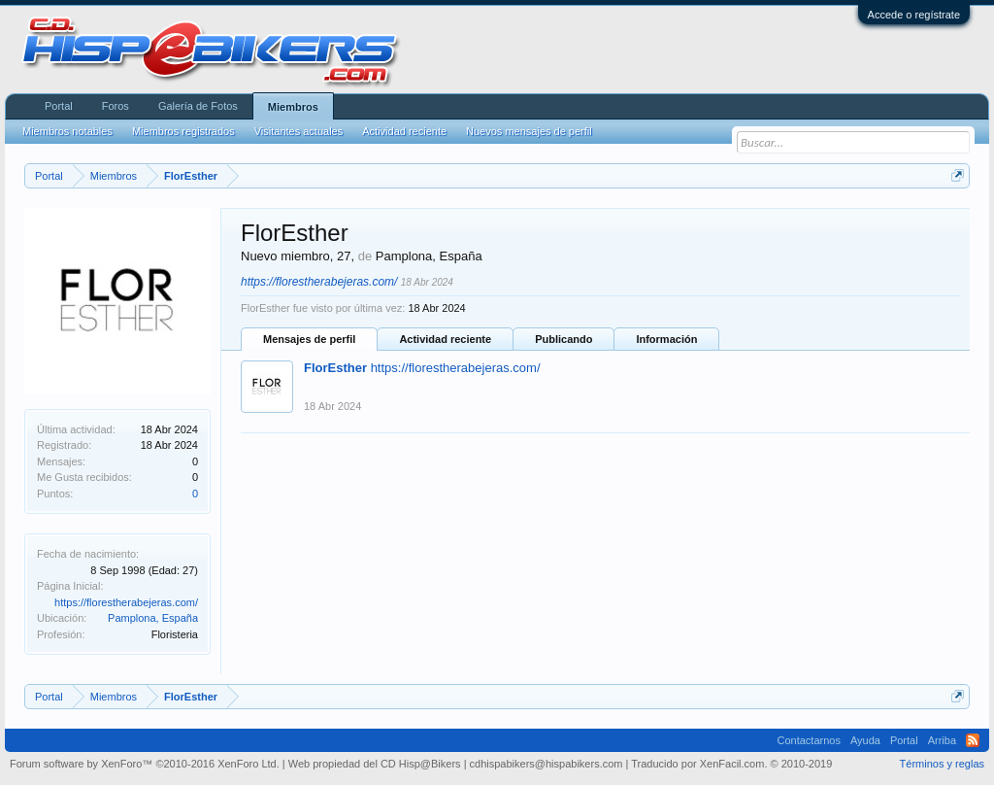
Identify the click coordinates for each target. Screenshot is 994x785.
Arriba (942, 740)
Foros (115, 106)
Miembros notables (67, 131)
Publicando (563, 339)
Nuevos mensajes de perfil (529, 131)
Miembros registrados (183, 131)
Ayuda (865, 740)
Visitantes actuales (299, 131)
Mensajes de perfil (309, 339)
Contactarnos (808, 740)
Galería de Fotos (198, 106)
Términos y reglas (942, 763)
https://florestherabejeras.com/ (126, 602)
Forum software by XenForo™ (145, 763)
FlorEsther (335, 367)
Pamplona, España (153, 618)
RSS (972, 740)
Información (666, 339)
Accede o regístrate (914, 14)
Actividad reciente (445, 339)
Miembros (293, 107)
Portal (59, 106)
